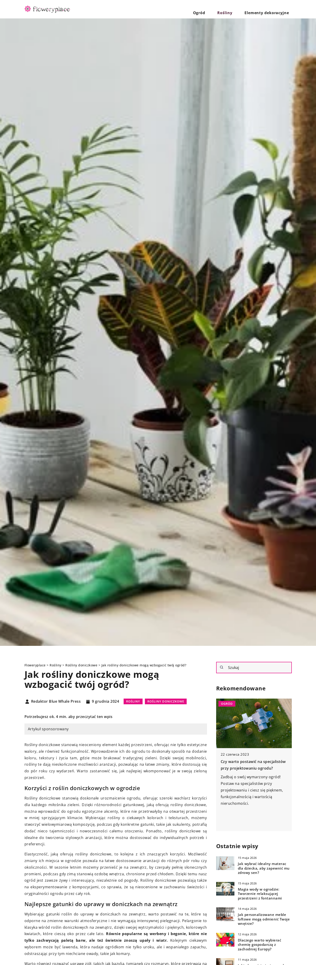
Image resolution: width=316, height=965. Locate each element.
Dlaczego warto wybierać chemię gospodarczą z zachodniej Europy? (259, 944)
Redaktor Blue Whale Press (56, 701)
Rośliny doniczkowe (165, 701)
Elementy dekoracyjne (270, 9)
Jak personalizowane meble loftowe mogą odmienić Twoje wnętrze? (264, 919)
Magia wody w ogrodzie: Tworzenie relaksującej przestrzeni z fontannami (260, 893)
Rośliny (235, 9)
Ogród (215, 9)
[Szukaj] (221, 667)
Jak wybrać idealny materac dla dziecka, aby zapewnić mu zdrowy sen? (264, 868)
